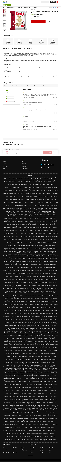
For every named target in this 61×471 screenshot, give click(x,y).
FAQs (23, 161)
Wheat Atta (14, 446)
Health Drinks (14, 447)
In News (4, 163)
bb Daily (4, 171)
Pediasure (51, 447)
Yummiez (32, 449)
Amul (31, 446)
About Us (4, 161)
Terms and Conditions (7, 170)
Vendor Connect (25, 168)
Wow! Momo (42, 450)
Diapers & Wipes (15, 452)
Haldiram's (32, 452)
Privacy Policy (5, 166)
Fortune (50, 450)
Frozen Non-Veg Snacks (16, 145)
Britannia (32, 450)
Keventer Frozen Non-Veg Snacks (13, 149)
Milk (3, 447)
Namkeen (13, 449)
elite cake (41, 447)
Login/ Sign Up (53, 2)
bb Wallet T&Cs (24, 166)
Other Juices (14, 450)
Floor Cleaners (5, 450)
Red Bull (32, 447)
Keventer (33, 9)
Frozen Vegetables (33, 145)
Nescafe (41, 446)
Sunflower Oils (5, 446)
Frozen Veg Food (6, 452)
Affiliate (4, 168)
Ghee (22, 446)
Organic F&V (5, 449)
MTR (50, 446)
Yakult (50, 449)
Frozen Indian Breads (7, 145)
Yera (40, 449)
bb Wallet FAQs (24, 164)
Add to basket (38, 21)
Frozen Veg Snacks (25, 145)
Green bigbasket (6, 164)
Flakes (22, 447)
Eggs (22, 449)
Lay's (50, 452)
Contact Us (24, 163)
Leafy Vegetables (24, 450)
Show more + (30, 455)
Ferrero (41, 452)
